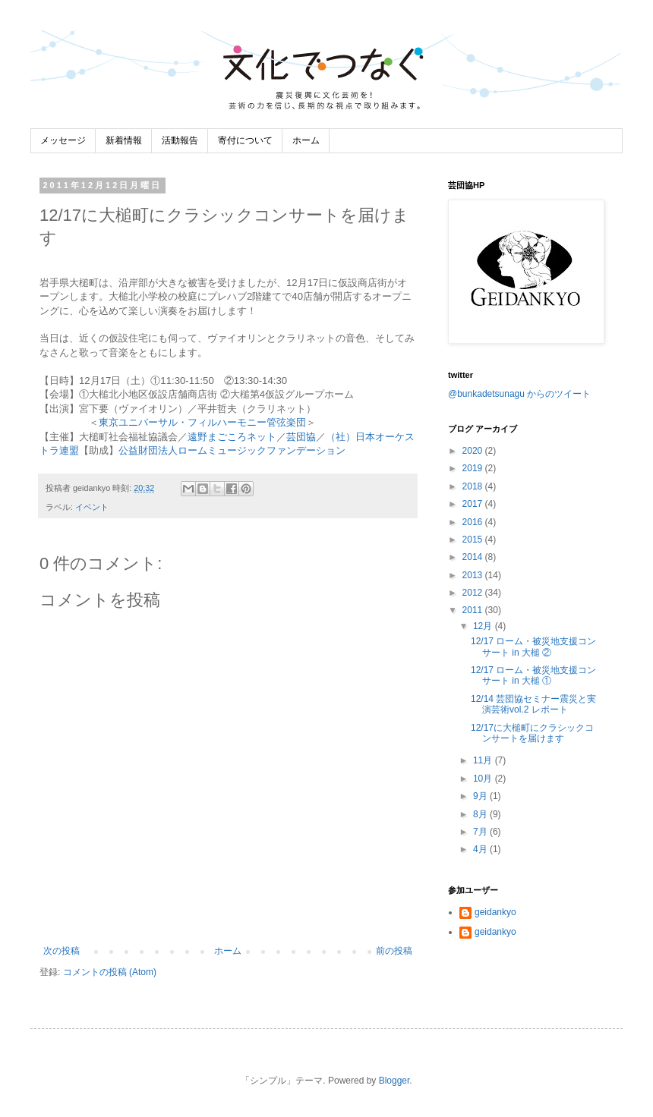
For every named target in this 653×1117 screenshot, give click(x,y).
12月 (484, 626)
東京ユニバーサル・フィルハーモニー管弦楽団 (202, 422)
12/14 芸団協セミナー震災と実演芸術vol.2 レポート (533, 704)
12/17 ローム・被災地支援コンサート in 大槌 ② (533, 646)
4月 (481, 849)
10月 (484, 778)
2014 (473, 557)
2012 (473, 592)
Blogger (394, 1080)
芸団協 (301, 436)
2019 (473, 468)
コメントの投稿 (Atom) (109, 972)
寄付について (245, 140)
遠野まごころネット (232, 436)
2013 (473, 575)
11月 (484, 760)
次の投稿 (61, 951)
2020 (473, 450)
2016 (473, 522)
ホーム (306, 140)
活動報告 (180, 140)
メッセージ (63, 140)
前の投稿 (394, 951)
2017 (473, 504)
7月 (481, 831)
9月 (481, 796)
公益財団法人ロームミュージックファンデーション (231, 450)
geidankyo (495, 912)
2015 (473, 539)
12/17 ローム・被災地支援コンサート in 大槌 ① (533, 675)
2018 (473, 486)
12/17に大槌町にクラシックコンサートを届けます (532, 733)
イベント (92, 506)
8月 (481, 814)
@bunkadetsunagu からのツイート (519, 394)
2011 (473, 610)
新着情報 (124, 140)
